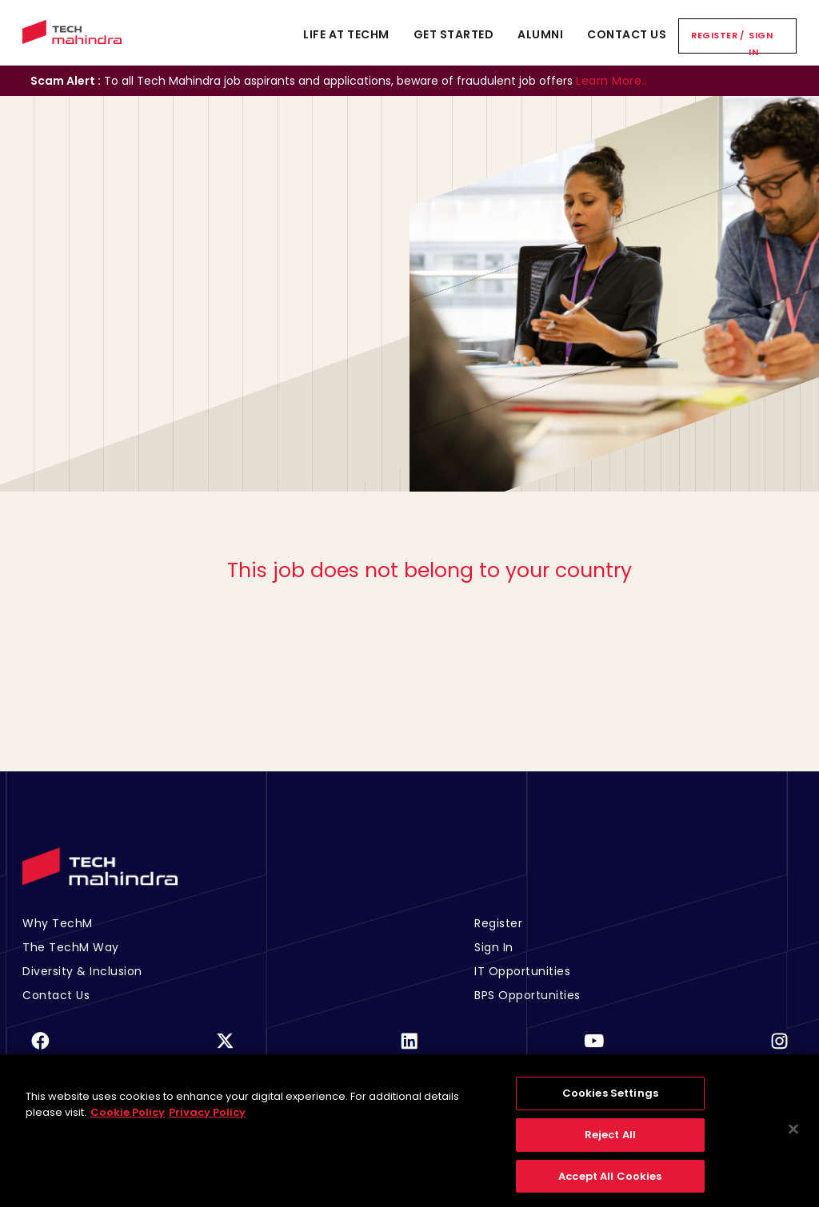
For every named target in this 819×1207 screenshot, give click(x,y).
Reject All (610, 1141)
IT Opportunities (522, 971)
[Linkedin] (409, 1050)
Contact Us (626, 34)
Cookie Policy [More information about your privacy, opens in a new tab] (127, 1119)
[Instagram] (779, 1050)
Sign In (761, 43)
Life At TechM (346, 34)
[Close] (793, 1136)
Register (714, 35)
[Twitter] (225, 1050)
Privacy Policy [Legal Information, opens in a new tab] (207, 1119)
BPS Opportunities (527, 995)
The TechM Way (70, 947)
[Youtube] (594, 1050)
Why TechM (57, 923)
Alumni (540, 34)
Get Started (453, 34)
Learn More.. (611, 81)
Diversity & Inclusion (82, 971)
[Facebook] (40, 1050)
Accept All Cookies (609, 1183)
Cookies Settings (610, 1101)
